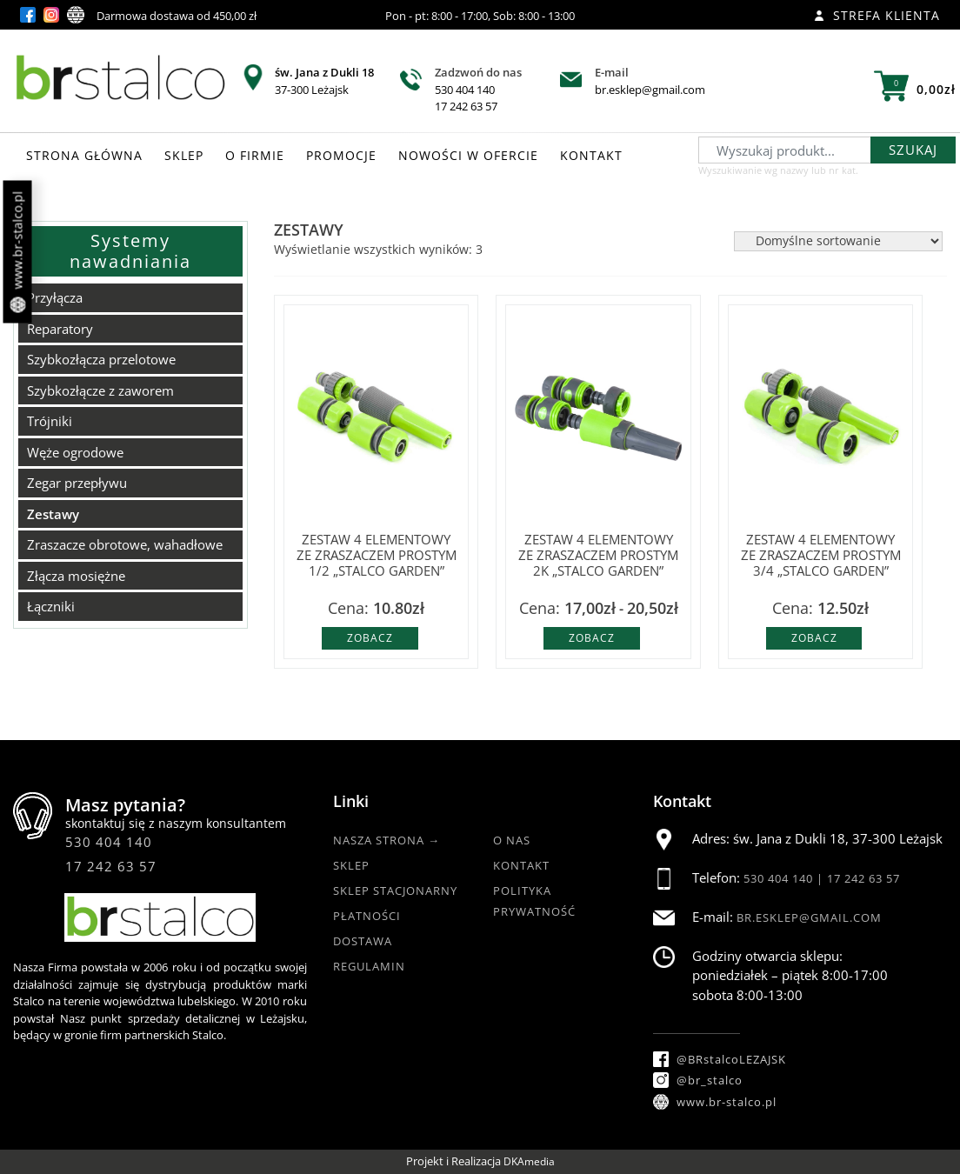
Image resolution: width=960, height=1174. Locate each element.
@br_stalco (698, 1080)
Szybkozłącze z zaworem (100, 390)
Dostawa (362, 941)
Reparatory (60, 328)
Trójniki (49, 421)
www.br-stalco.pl (18, 252)
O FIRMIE (254, 155)
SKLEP (183, 155)
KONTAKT (591, 155)
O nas (511, 840)
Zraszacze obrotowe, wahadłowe (125, 544)
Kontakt (521, 865)
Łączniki (51, 606)
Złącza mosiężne (76, 575)
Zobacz (370, 637)
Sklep (351, 865)
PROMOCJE (341, 155)
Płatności (367, 916)
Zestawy (53, 514)
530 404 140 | (785, 878)
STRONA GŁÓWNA (84, 155)
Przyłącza (55, 297)
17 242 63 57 (466, 106)
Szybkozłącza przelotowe (101, 359)
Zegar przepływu (77, 482)
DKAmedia (529, 1161)
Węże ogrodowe (75, 452)
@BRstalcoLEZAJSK (719, 1059)
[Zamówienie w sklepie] (838, 241)
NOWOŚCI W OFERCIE (468, 155)
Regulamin (369, 966)
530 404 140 (465, 89)
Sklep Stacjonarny (395, 890)
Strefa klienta (877, 15)
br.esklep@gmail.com (650, 89)
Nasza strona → (386, 840)
